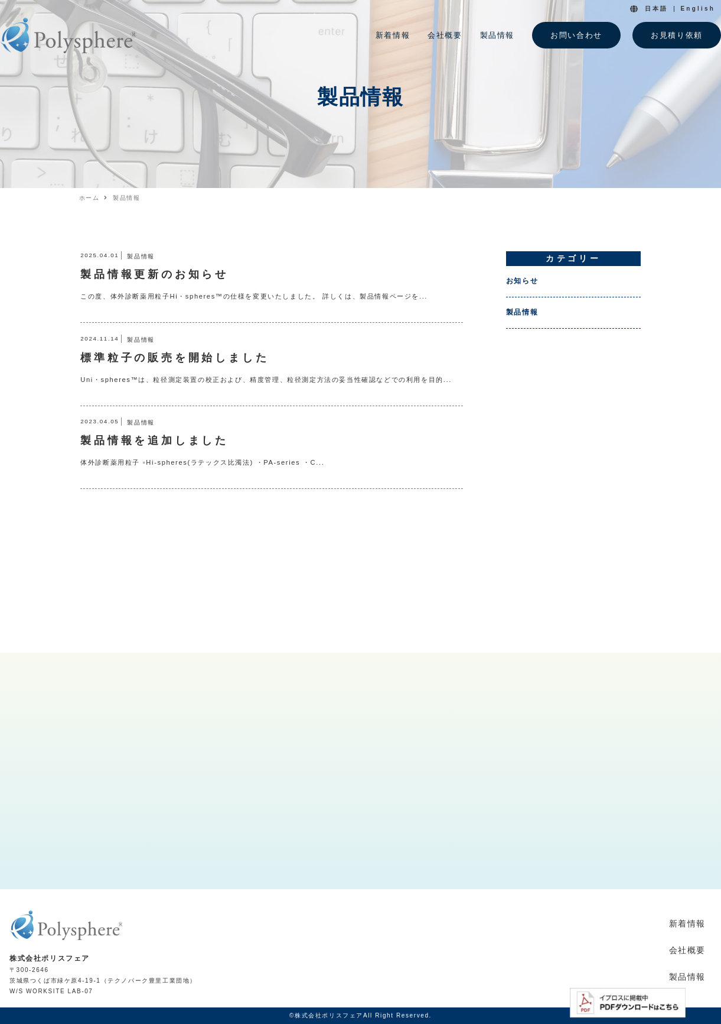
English (697, 9)
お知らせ (522, 281)
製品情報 (522, 312)
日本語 (656, 9)
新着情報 (687, 923)
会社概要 (687, 950)
